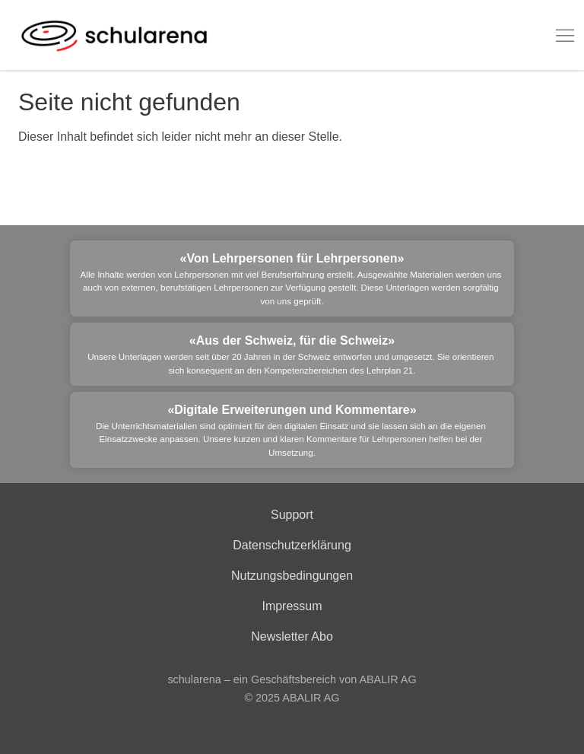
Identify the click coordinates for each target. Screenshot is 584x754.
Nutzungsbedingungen (292, 575)
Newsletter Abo (292, 636)
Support (292, 514)
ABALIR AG (310, 698)
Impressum (292, 606)
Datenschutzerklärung (292, 545)
